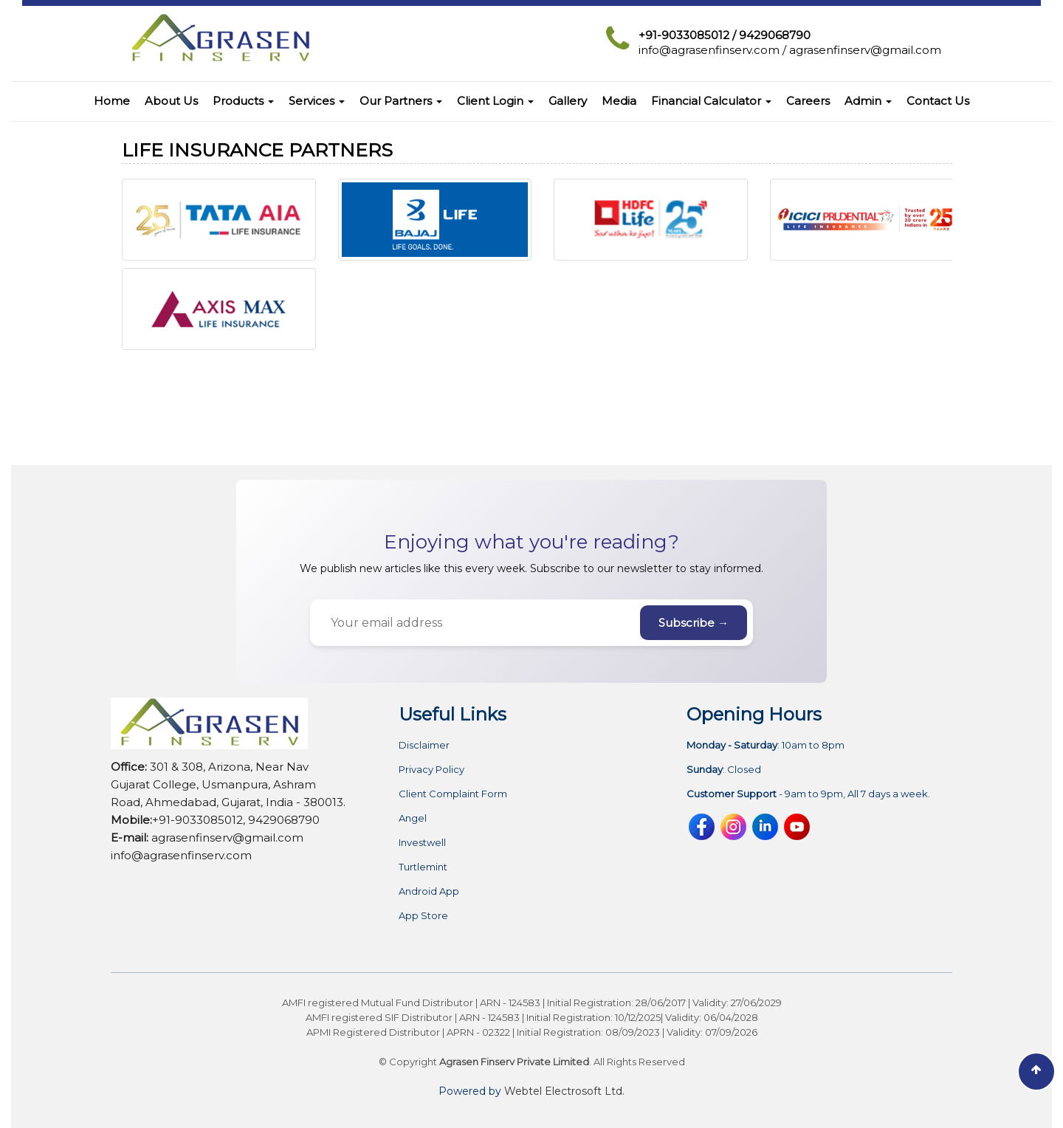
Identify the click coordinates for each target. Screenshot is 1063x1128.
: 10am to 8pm (765, 745)
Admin (868, 101)
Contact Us (938, 101)
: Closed (724, 769)
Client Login (495, 101)
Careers (808, 101)
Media (619, 101)
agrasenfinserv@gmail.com (865, 50)
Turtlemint (423, 867)
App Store (423, 916)
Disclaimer (424, 745)
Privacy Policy (431, 769)
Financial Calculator (711, 101)
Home (112, 101)
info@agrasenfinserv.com (709, 50)
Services (317, 101)
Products (243, 101)
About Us (171, 101)
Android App (429, 891)
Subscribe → (693, 623)
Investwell (422, 842)
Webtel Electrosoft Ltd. (564, 1091)
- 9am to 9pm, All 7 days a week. (808, 794)
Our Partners (401, 101)
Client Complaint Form (453, 794)
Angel (413, 818)
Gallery (567, 101)
